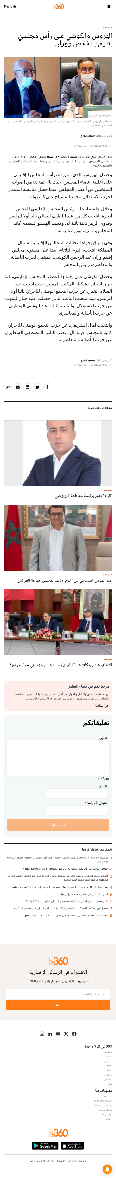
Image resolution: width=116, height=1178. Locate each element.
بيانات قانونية (105, 1109)
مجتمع (108, 1061)
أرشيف (108, 1119)
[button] (107, 1169)
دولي (110, 1083)
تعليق (103, 738)
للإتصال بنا (106, 1114)
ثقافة (109, 1065)
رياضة (109, 1074)
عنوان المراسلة (96, 803)
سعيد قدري (87, 135)
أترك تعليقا (58, 825)
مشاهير (108, 1079)
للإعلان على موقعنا (103, 1105)
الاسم (103, 786)
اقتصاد (108, 1056)
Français (10, 6)
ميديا (109, 1070)
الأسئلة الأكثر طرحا (103, 1100)
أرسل (58, 1004)
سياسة (107, 27)
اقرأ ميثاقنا (102, 706)
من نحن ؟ (107, 1096)
